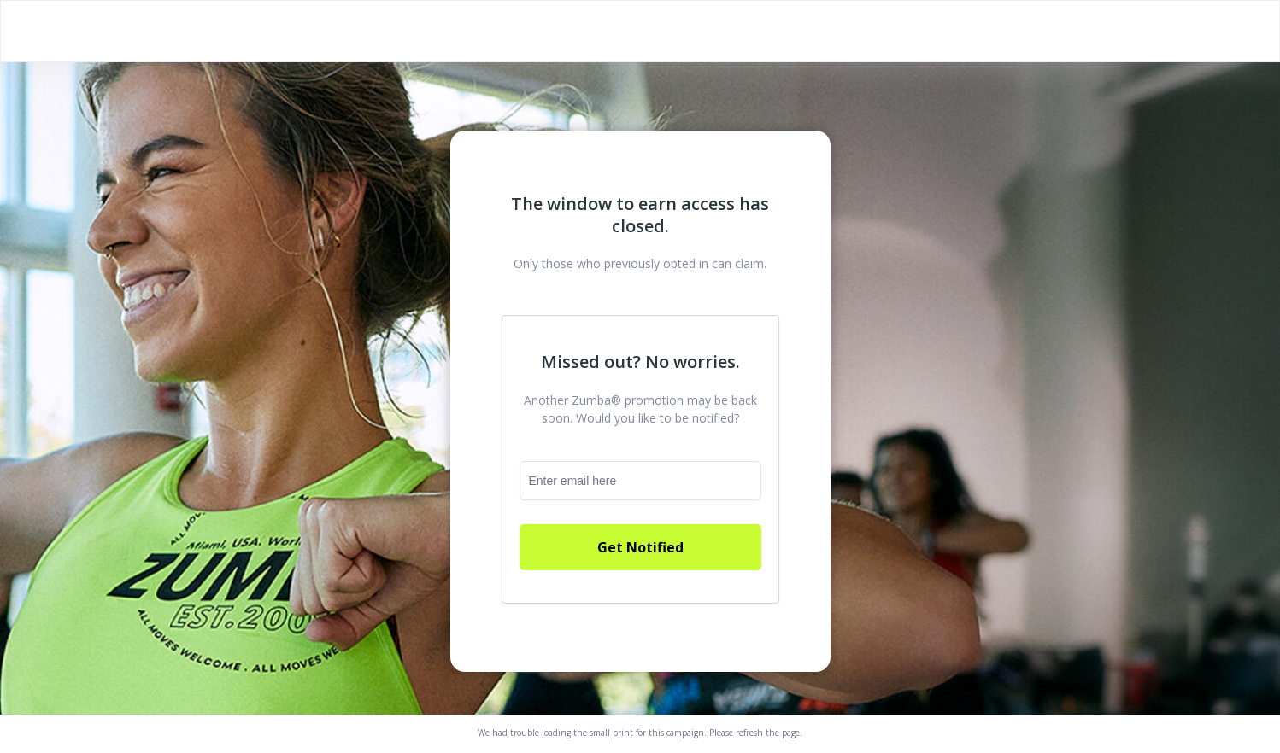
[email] (640, 480)
